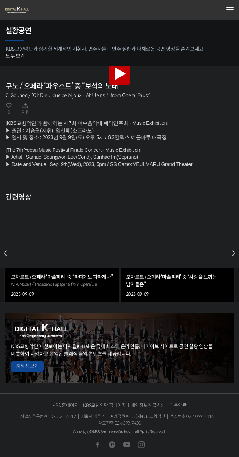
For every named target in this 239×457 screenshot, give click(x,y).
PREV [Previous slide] (5, 253)
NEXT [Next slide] (233, 253)
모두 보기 (15, 56)
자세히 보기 (27, 366)
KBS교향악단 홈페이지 (104, 405)
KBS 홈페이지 (65, 405)
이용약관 (178, 405)
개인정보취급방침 (148, 405)
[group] (62, 253)
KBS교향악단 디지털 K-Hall (41, 10)
